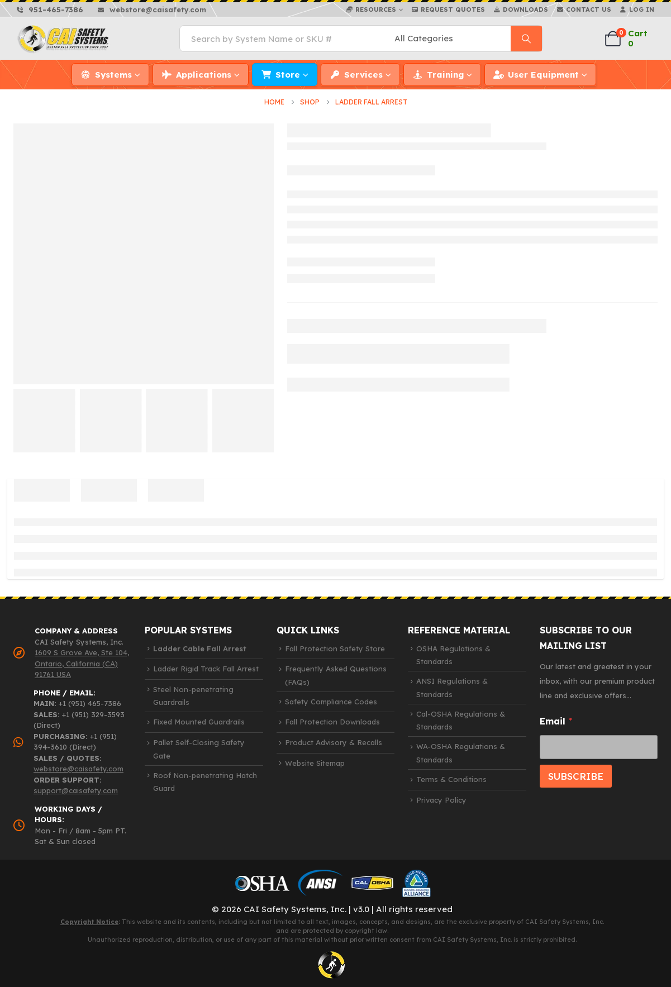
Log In (641, 9)
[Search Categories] (450, 38)
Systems (113, 74)
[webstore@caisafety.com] (152, 9)
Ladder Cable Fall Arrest (199, 647)
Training (445, 74)
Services (363, 74)
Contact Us (588, 9)
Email (556, 721)
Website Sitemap (315, 762)
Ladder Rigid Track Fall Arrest (206, 668)
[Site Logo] (64, 38)
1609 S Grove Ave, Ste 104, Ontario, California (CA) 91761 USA (82, 663)
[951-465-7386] (50, 9)
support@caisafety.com (76, 790)
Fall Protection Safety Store (335, 647)
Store (287, 74)
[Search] (526, 38)
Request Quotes (453, 9)
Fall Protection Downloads (332, 721)
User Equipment (543, 74)
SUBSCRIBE (575, 775)
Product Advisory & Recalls (333, 742)
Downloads (525, 9)
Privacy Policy (441, 799)
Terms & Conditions (451, 779)
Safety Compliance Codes (331, 701)
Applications (203, 74)
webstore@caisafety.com (78, 768)
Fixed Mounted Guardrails (199, 721)
